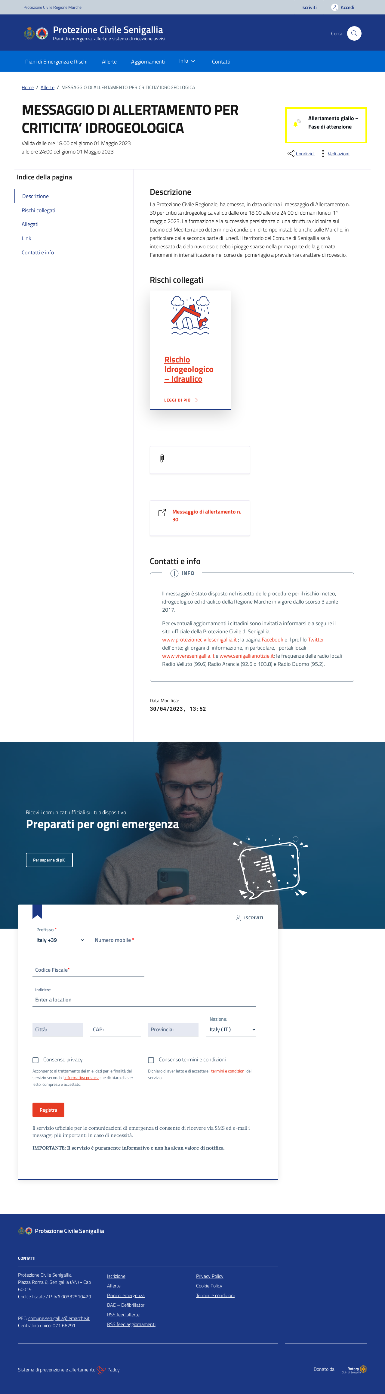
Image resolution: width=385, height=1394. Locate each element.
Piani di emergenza (126, 1295)
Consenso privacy (63, 1059)
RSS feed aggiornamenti (131, 1324)
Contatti (221, 61)
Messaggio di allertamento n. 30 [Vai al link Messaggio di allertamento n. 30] (207, 515)
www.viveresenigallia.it (188, 656)
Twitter (316, 639)
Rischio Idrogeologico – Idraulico (189, 369)
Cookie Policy (209, 1285)
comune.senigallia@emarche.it (59, 1318)
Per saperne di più (49, 860)
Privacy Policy (209, 1276)
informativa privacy (81, 1077)
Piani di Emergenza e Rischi (56, 61)
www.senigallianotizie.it (247, 656)
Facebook (272, 639)
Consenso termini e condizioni (192, 1059)
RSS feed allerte (123, 1314)
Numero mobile (114, 940)
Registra (48, 1109)
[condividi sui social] (300, 153)
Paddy (108, 1370)
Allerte (109, 61)
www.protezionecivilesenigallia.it (199, 639)
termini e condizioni (228, 1071)
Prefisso (46, 930)
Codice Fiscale (52, 970)
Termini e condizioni (215, 1295)
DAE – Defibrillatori (126, 1305)
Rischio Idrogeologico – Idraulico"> (190, 315)
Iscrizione (116, 1276)
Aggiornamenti (148, 61)
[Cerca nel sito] (354, 33)
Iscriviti (309, 7)
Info (188, 61)
